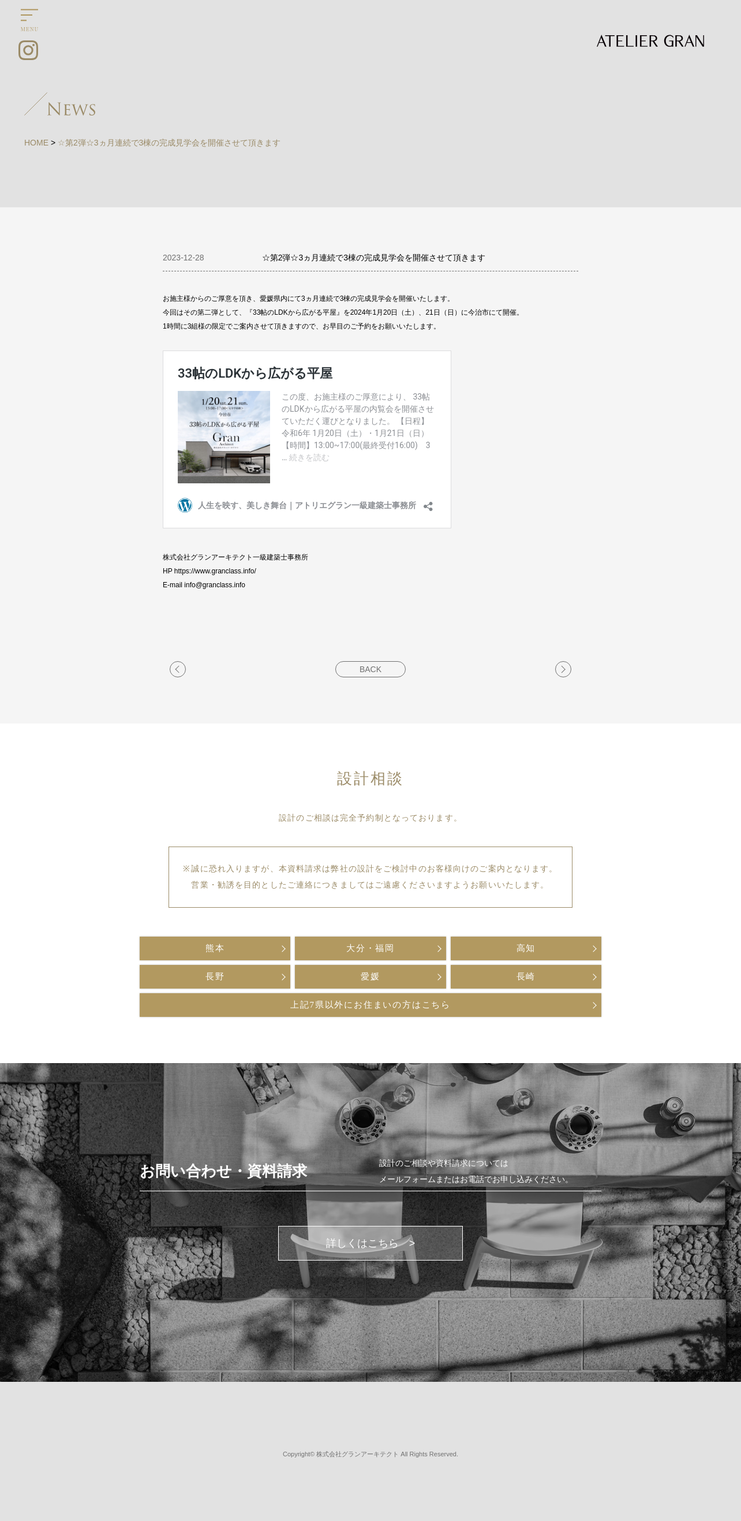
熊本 (215, 948)
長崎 (526, 976)
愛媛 (370, 976)
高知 (526, 948)
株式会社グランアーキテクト (357, 1454)
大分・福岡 (370, 948)
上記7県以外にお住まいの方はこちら (370, 1004)
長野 (215, 976)
